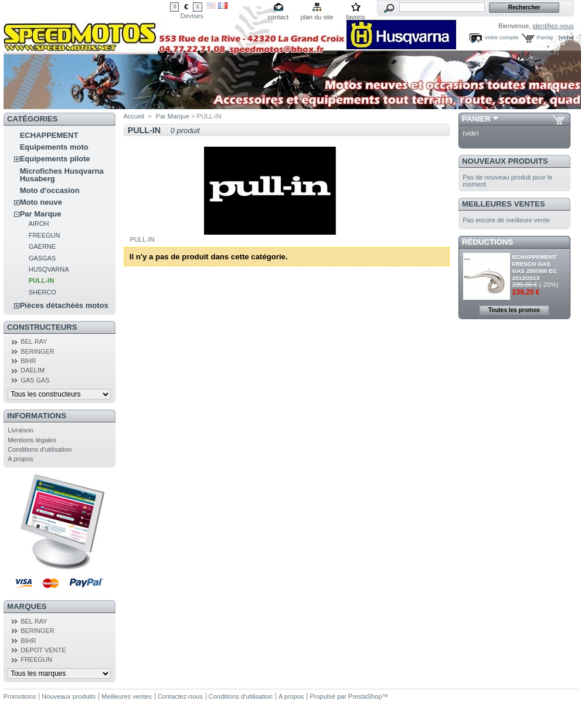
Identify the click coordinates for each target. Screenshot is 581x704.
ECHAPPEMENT (49, 135)
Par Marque (41, 213)
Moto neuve (41, 202)
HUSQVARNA (49, 269)
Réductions (487, 242)
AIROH (39, 223)
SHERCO (42, 292)
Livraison (20, 430)
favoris (355, 17)
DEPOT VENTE (43, 650)
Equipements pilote (55, 158)
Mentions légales (32, 440)
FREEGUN (44, 235)
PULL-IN (41, 280)
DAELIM (33, 370)
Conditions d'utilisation (40, 449)
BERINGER (37, 351)
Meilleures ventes (503, 203)
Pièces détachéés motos (64, 305)
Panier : (546, 37)
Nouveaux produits (505, 161)
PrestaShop (365, 696)
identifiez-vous (552, 25)
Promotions (20, 696)
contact (278, 17)
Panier (476, 118)
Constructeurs (42, 327)
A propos (20, 458)
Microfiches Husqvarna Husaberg (62, 175)
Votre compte (501, 37)
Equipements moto (54, 147)
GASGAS (42, 258)
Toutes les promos (514, 310)
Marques (26, 606)
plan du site (316, 17)
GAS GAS (35, 380)
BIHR (28, 360)
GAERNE (42, 246)
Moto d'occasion (50, 190)
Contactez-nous (180, 696)
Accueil (134, 116)
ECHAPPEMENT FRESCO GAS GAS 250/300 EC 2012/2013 (534, 267)
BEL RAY (34, 341)
